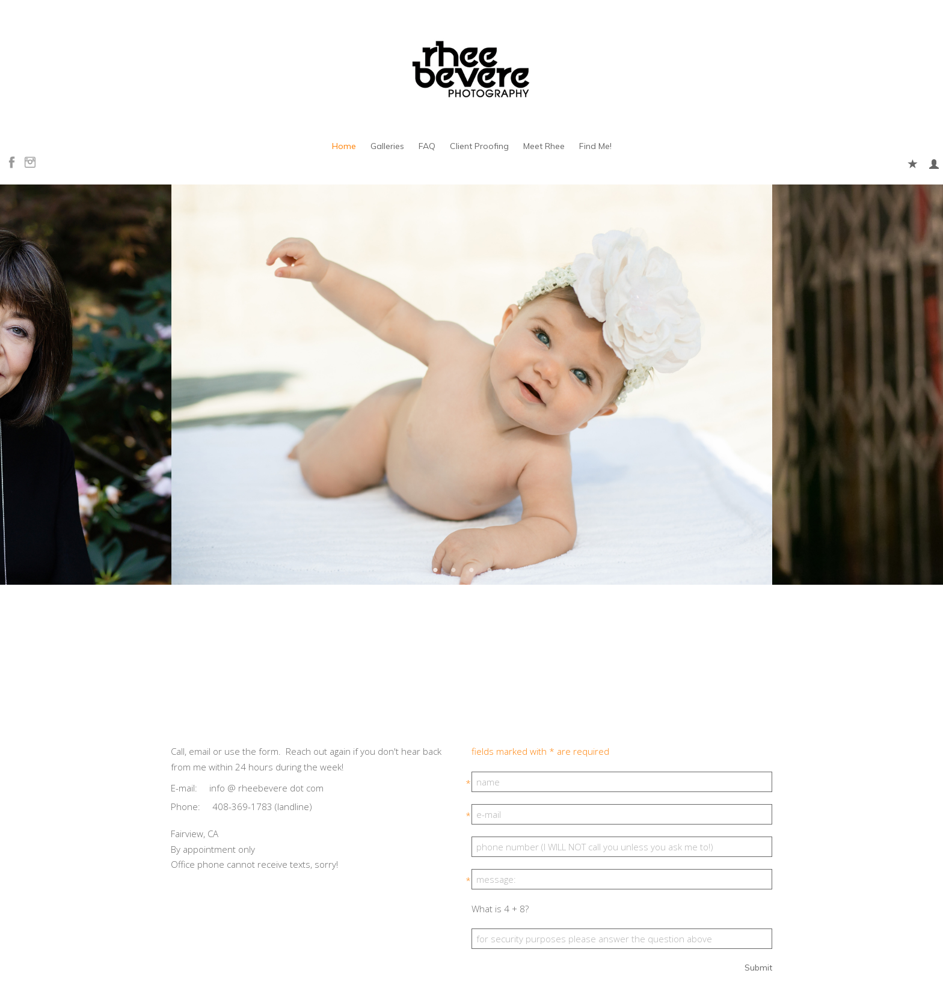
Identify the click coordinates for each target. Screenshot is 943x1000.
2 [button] (453, 570)
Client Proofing (479, 146)
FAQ (427, 146)
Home (344, 146)
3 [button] (471, 570)
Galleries (387, 146)
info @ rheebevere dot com (266, 788)
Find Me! (595, 146)
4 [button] (490, 570)
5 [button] (508, 570)
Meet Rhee (544, 146)
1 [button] (435, 570)
